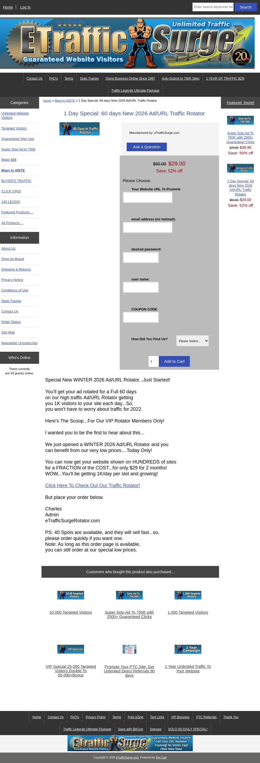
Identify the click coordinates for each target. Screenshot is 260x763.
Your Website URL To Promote (155, 189)
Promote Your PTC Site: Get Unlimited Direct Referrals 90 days (129, 671)
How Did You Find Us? (149, 339)
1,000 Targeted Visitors (188, 612)
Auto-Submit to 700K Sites (180, 78)
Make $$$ (8, 160)
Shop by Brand (12, 259)
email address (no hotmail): (153, 219)
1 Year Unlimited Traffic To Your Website (188, 668)
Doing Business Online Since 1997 (130, 78)
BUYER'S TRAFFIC (16, 181)
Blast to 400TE (65, 100)
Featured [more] (240, 103)
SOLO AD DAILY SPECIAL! (188, 729)
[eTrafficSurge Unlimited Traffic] (130, 750)
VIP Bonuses (180, 717)
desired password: (146, 249)
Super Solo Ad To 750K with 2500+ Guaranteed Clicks (129, 614)
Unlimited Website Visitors (15, 115)
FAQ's (53, 78)
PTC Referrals (206, 717)
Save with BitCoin (130, 729)
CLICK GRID (11, 191)
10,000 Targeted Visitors (71, 612)
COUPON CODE (144, 309)
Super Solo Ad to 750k (18, 149)
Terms (69, 78)
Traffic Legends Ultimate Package (135, 90)
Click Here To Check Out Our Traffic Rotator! (92, 485)
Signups (155, 729)
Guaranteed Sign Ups (17, 139)
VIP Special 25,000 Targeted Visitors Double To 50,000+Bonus (71, 670)
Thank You (231, 717)
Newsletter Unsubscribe (19, 343)
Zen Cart (161, 757)
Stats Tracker (89, 78)
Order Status (11, 322)
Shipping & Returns (16, 269)
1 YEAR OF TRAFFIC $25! (225, 78)
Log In (25, 7)
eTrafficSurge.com (127, 757)
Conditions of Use (14, 290)
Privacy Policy (96, 717)
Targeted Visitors (14, 128)
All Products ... (12, 223)
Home (8, 7)
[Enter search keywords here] (213, 7)
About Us (8, 248)
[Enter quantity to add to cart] (154, 361)
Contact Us (34, 78)
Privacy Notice (12, 280)
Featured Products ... (17, 212)
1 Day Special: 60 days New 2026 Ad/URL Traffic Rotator (240, 180)
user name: (140, 279)
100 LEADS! (10, 202)
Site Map (8, 332)
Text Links (157, 717)
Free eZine (135, 717)
